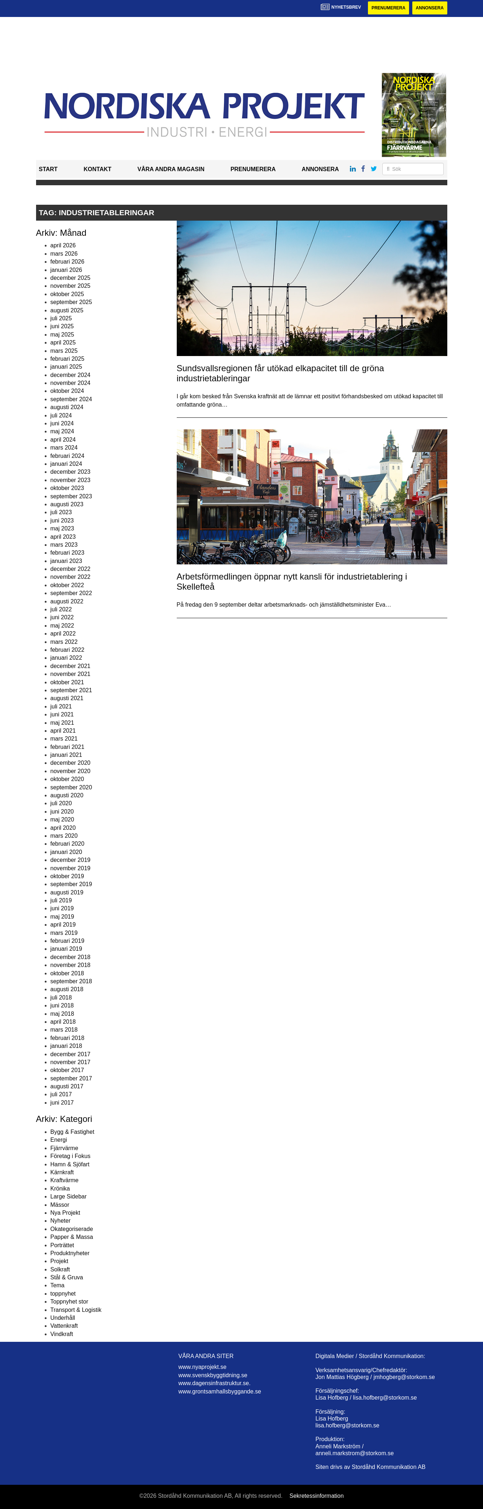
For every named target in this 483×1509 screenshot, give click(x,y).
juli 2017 (61, 1094)
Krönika (60, 1188)
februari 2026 (67, 262)
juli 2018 (61, 997)
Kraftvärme (65, 1180)
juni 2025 (62, 326)
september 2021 (71, 690)
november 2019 (71, 868)
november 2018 (71, 965)
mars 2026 (64, 254)
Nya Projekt (65, 1213)
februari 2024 (67, 456)
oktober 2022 (67, 585)
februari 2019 (67, 941)
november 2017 (71, 1062)
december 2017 (71, 1054)
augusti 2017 (67, 1086)
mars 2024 (64, 448)
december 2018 (71, 957)
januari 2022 (66, 658)
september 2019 (71, 884)
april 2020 (63, 828)
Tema (58, 1285)
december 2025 (71, 278)
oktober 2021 (67, 682)
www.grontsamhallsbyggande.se (220, 1391)
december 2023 (71, 472)
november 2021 (71, 674)
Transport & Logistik (76, 1310)
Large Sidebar (69, 1196)
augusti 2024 (67, 407)
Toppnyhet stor (69, 1301)
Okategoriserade (72, 1229)
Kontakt (97, 169)
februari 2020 (67, 844)
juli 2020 (61, 803)
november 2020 (71, 771)
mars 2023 (64, 545)
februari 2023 (67, 553)
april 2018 (63, 1022)
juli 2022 (61, 609)
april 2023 (63, 537)
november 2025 (71, 286)
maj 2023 (62, 528)
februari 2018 (67, 1038)
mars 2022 (64, 642)
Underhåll (63, 1318)
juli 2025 (61, 318)
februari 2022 (67, 650)
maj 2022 (62, 626)
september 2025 (71, 302)
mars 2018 (64, 1030)
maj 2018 (62, 1014)
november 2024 (71, 383)
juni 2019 (62, 908)
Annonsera (430, 7)
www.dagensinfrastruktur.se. (215, 1383)
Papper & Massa (72, 1237)
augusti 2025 (67, 310)
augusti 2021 (67, 698)
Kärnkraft (62, 1172)
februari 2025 (67, 359)
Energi (59, 1140)
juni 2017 (62, 1103)
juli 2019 (61, 900)
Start (48, 169)
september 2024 (71, 399)
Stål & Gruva (67, 1277)
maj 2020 (62, 819)
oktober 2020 (67, 779)
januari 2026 (66, 270)
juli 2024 (61, 415)
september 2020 (71, 787)
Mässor (60, 1205)
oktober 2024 (67, 391)
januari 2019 (66, 949)
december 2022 (71, 569)
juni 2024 (62, 423)
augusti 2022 (67, 601)
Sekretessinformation (317, 1496)
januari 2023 (66, 561)
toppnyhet (63, 1294)
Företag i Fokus (71, 1156)
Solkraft (60, 1269)
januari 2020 (66, 852)
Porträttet (62, 1245)
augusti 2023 (67, 504)
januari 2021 (66, 755)
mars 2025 (64, 351)
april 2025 (63, 342)
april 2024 (63, 440)
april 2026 (63, 245)
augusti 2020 (67, 795)
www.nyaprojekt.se (203, 1367)
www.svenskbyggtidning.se (213, 1375)
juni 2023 (62, 520)
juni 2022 (62, 617)
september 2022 (71, 593)
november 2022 (71, 577)
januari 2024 (66, 464)
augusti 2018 (67, 989)
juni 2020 (62, 811)
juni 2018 (62, 1005)
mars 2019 (64, 933)
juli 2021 (61, 706)
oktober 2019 (67, 876)
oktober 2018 (67, 973)
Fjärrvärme (64, 1148)
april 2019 (63, 925)
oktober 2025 (67, 294)
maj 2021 (62, 723)
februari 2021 (67, 747)
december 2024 (71, 375)
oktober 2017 (67, 1070)
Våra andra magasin (171, 169)
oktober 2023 (67, 488)
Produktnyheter (70, 1253)
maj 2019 (62, 917)
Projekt (60, 1261)
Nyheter (61, 1221)
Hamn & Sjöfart (70, 1164)
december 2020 (71, 763)
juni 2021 (62, 714)
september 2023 (71, 496)
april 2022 (63, 633)
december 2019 (71, 860)
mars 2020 (64, 836)
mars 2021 (64, 739)
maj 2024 (62, 431)
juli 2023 (61, 512)
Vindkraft (62, 1334)
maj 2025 (62, 334)
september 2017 (71, 1078)
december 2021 (71, 666)
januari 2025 (66, 367)
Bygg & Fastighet (73, 1132)
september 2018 (71, 981)
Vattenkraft (64, 1326)
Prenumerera (388, 7)
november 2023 (71, 480)
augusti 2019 (67, 892)
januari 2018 (66, 1046)
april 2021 (63, 731)
